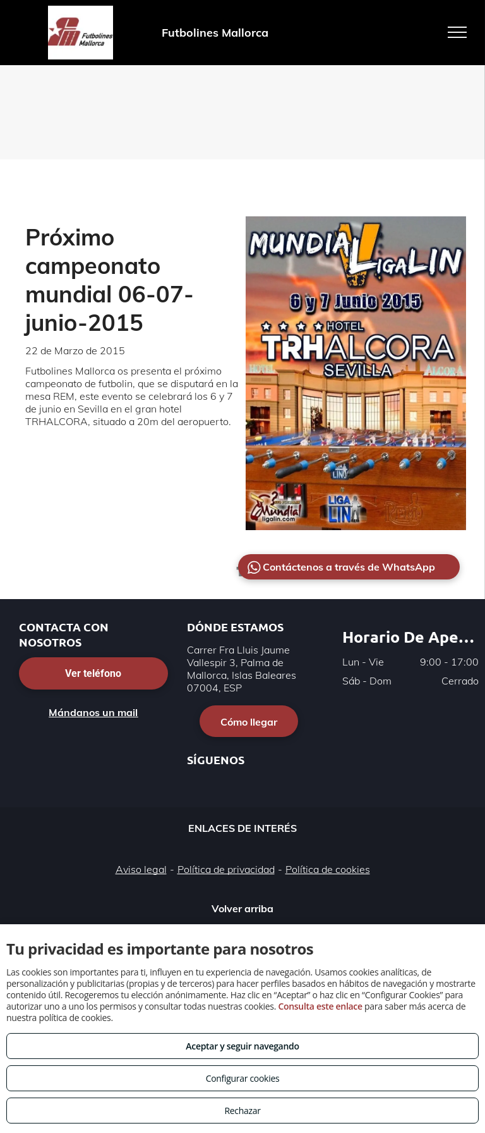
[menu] (457, 32)
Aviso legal (141, 869)
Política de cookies (327, 869)
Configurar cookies (243, 1078)
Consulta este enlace (320, 1006)
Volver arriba (242, 908)
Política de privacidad (226, 869)
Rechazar (242, 1111)
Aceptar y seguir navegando (242, 1046)
